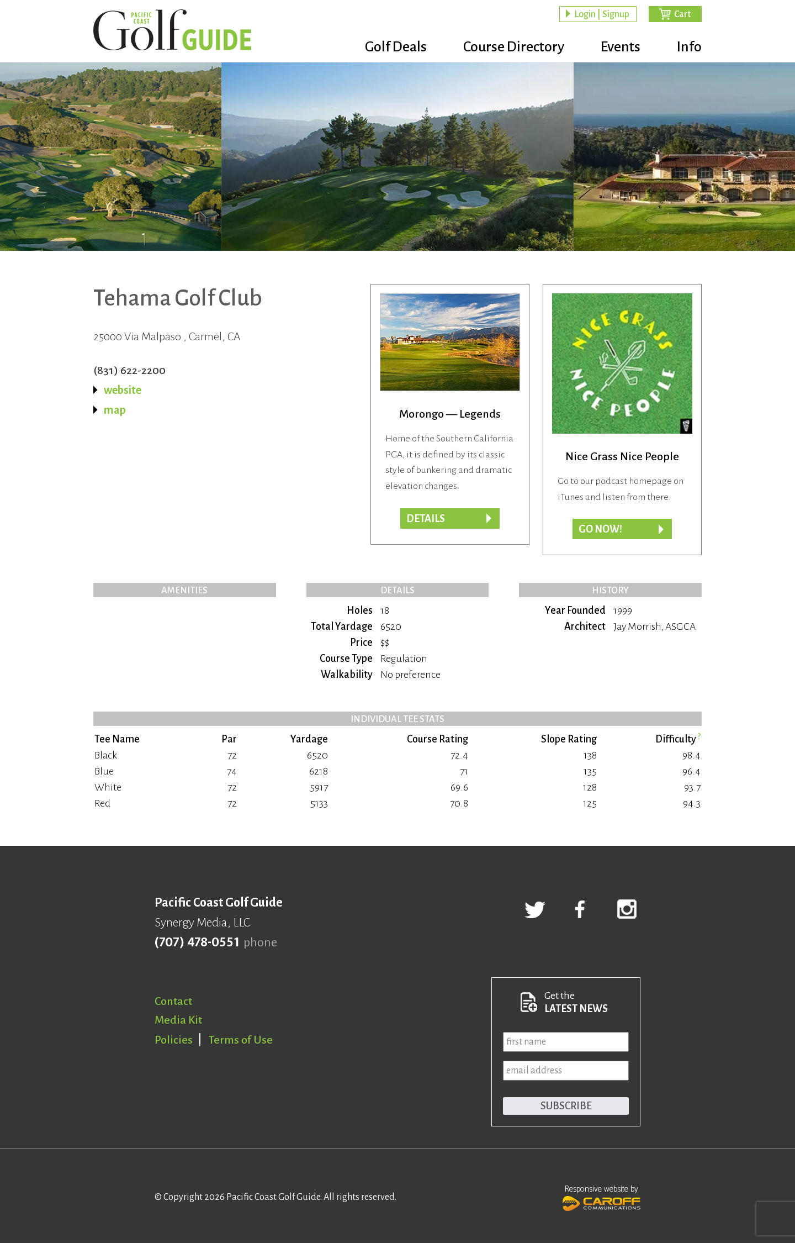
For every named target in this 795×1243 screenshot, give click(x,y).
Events (620, 47)
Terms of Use (241, 1040)
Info (689, 47)
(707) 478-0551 (197, 942)
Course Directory (513, 47)
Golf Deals (396, 47)
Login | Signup (601, 14)
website (122, 390)
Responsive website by (601, 1196)
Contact (173, 1001)
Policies (174, 1040)
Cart (682, 14)
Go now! (600, 529)
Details (425, 518)
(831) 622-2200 (129, 370)
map (115, 410)
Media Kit (178, 1020)
